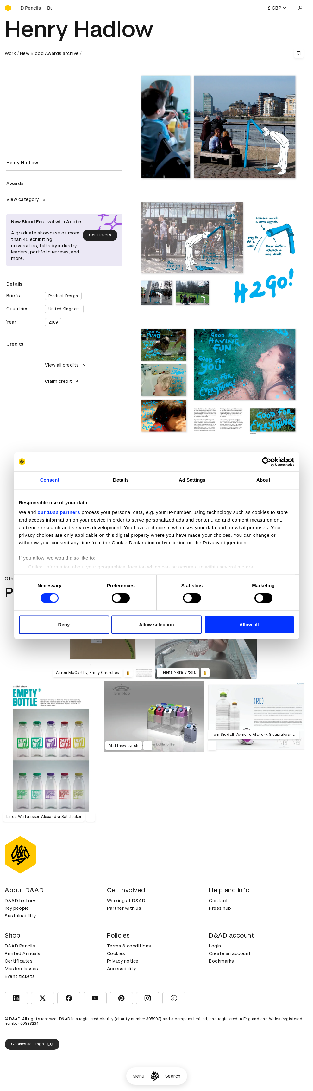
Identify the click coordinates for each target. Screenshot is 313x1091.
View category (26, 199)
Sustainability (20, 915)
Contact (218, 900)
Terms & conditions (129, 945)
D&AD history (20, 900)
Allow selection (156, 624)
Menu (139, 1076)
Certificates (19, 961)
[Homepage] (155, 1076)
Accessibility (121, 968)
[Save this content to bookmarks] (299, 53)
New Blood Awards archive (49, 53)
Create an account (230, 953)
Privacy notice (123, 961)
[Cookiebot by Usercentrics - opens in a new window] (266, 461)
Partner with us (124, 908)
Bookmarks (221, 961)
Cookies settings (32, 1044)
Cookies (116, 953)
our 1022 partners (59, 512)
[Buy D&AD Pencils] (36, 8)
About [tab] (263, 480)
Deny (64, 624)
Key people (17, 908)
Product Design (63, 296)
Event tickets (20, 976)
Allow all (249, 624)
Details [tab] (121, 480)
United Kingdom (64, 309)
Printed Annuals (23, 953)
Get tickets (100, 235)
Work (10, 53)
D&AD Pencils (20, 945)
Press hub (220, 908)
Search (173, 1076)
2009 (53, 322)
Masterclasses (21, 968)
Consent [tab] (49, 480)
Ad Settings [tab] (192, 480)
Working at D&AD (126, 900)
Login (215, 945)
